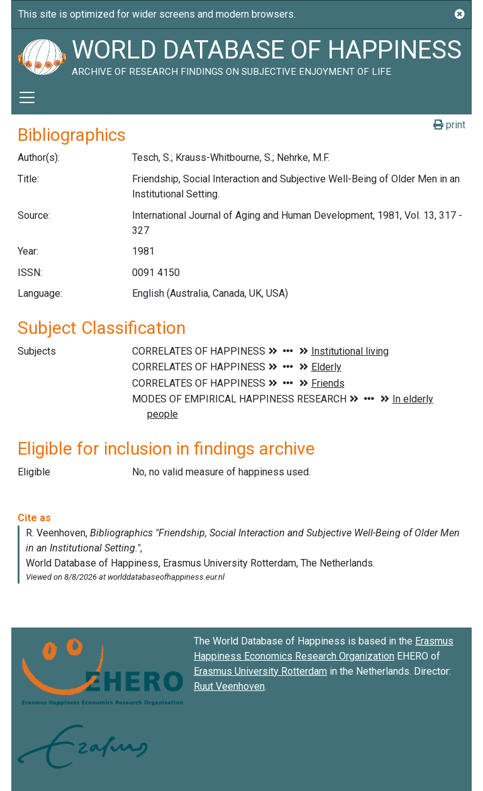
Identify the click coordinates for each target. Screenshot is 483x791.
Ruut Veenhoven (229, 686)
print (449, 125)
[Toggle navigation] (27, 97)
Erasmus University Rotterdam (260, 671)
